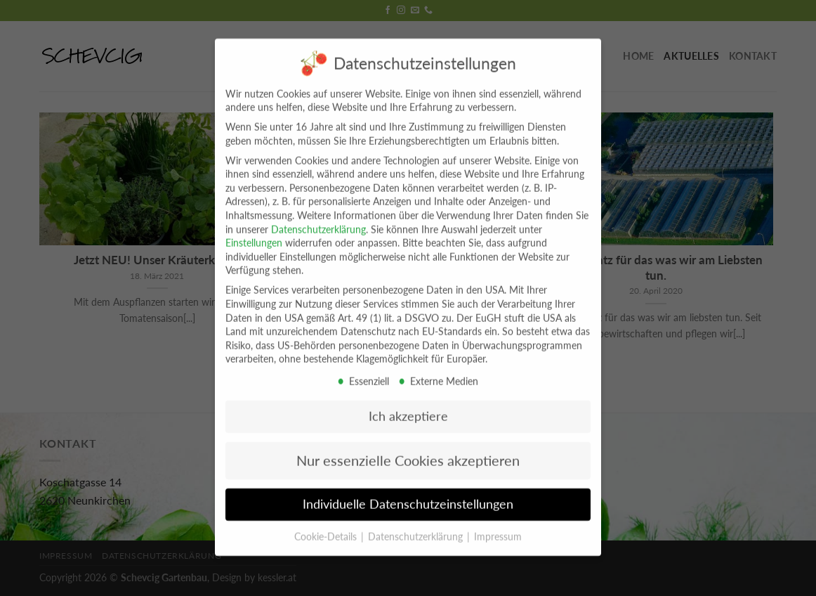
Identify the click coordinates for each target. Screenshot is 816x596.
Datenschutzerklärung (318, 218)
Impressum (498, 525)
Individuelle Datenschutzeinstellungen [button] (408, 492)
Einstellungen (253, 231)
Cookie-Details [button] (327, 525)
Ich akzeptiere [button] (408, 404)
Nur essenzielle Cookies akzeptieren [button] (408, 449)
